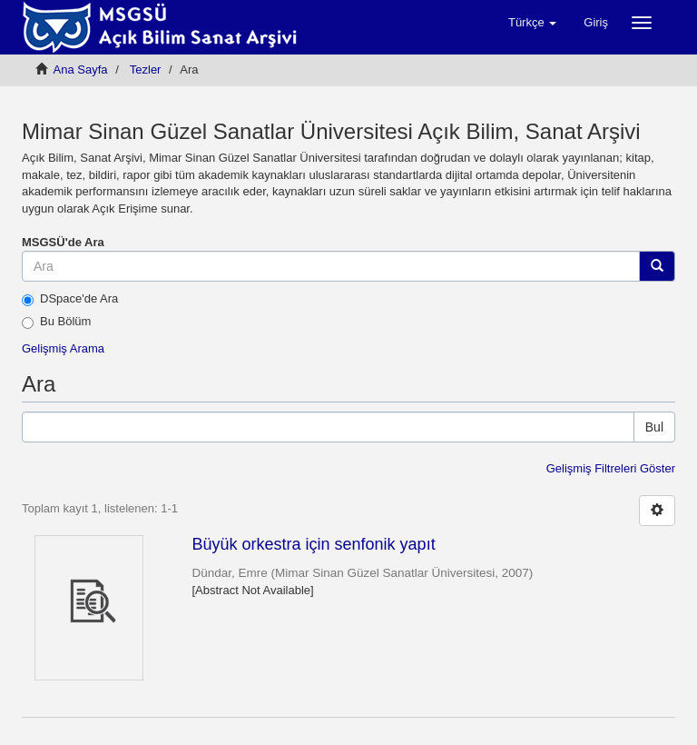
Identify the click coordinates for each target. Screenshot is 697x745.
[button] (532, 22)
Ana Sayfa (81, 69)
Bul (654, 427)
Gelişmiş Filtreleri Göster (610, 468)
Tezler (146, 69)
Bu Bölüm (56, 321)
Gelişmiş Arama (63, 348)
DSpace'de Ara (70, 299)
